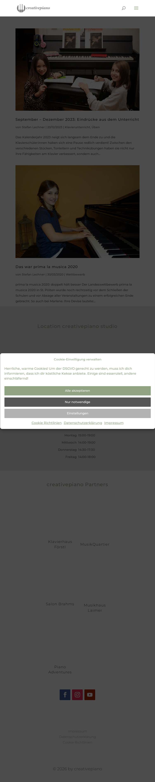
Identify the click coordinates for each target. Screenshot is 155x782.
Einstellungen (77, 413)
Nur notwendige (77, 402)
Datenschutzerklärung (83, 423)
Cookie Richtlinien (47, 423)
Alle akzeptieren (77, 391)
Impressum (114, 423)
